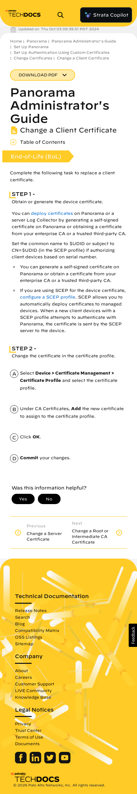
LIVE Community (33, 690)
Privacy (23, 723)
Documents (27, 743)
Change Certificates (33, 58)
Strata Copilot (106, 15)
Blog (20, 623)
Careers (23, 677)
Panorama (37, 41)
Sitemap (24, 643)
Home (16, 41)
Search (22, 617)
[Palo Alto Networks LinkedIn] (36, 761)
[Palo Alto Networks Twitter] (50, 761)
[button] (133, 635)
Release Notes (31, 610)
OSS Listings (28, 637)
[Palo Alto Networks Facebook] (21, 761)
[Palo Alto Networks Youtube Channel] (64, 761)
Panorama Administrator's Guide (84, 41)
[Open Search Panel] (63, 15)
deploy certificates (51, 213)
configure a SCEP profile (47, 297)
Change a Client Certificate (83, 58)
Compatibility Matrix (37, 630)
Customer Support (34, 683)
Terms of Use (29, 737)
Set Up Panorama (31, 46)
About (21, 670)
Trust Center (28, 730)
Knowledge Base (33, 697)
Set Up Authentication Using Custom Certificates (61, 52)
